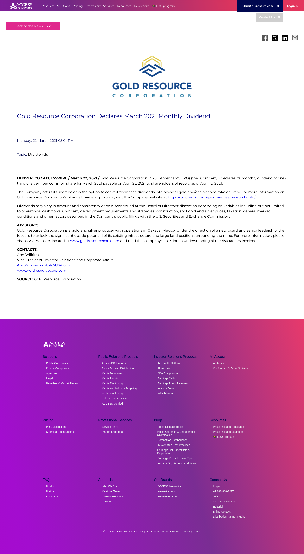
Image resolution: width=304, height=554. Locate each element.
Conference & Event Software (231, 368)
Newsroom (141, 6)
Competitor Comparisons (172, 439)
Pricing (78, 6)
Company (52, 496)
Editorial (218, 506)
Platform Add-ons (112, 431)
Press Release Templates (228, 426)
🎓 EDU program (163, 6)
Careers (106, 501)
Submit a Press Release (260, 6)
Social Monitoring (112, 393)
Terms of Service (170, 531)
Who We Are (109, 486)
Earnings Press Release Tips (174, 458)
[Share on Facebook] (265, 38)
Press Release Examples (228, 431)
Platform (51, 491)
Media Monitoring (112, 383)
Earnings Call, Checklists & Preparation (173, 451)
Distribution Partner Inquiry (229, 516)
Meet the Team (111, 491)
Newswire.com (166, 491)
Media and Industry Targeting (119, 388)
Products (48, 6)
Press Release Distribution (118, 368)
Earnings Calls (166, 378)
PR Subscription (56, 426)
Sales (216, 496)
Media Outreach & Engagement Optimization (176, 433)
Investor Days (165, 388)
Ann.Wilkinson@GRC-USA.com (44, 265)
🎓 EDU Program (223, 436)
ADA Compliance (167, 373)
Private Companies (57, 368)
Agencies (51, 373)
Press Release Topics (170, 426)
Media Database (112, 373)
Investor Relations (113, 496)
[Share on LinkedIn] (285, 38)
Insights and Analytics (115, 398)
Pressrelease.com (168, 496)
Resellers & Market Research (63, 383)
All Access (219, 363)
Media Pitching (111, 378)
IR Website (164, 368)
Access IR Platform (168, 363)
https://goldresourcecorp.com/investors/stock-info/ (211, 197)
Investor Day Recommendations (176, 463)
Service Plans (110, 426)
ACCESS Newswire (169, 486)
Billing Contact (222, 511)
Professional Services (100, 6)
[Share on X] (275, 38)
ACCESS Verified (112, 403)
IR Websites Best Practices (173, 445)
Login (292, 6)
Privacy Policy (192, 531)
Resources (124, 6)
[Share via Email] (295, 38)
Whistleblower (165, 393)
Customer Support (224, 501)
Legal (49, 378)
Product (50, 486)
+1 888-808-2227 (223, 491)
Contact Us (269, 17)
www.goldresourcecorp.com (94, 241)
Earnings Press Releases (172, 383)
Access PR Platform (114, 363)
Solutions (63, 6)
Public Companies (57, 363)
